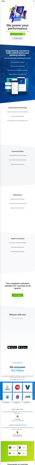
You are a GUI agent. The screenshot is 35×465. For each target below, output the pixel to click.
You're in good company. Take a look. (17, 379)
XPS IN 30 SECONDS (16, 34)
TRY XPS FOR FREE (17, 38)
